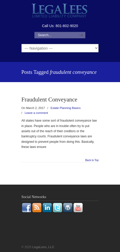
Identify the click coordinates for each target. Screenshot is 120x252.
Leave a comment (36, 112)
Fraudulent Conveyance (49, 99)
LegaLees (60, 11)
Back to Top (92, 160)
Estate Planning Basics (65, 107)
